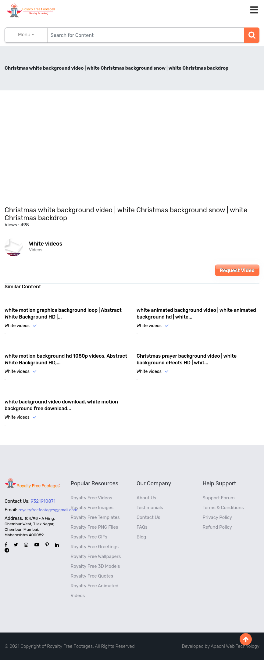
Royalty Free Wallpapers (96, 556)
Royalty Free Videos (91, 498)
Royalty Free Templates (95, 517)
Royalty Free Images (92, 507)
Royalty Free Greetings (95, 546)
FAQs (142, 527)
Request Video (237, 270)
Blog (141, 537)
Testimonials (150, 507)
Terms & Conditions (223, 507)
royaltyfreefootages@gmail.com (48, 510)
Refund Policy (217, 527)
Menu (24, 35)
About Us (146, 498)
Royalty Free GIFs (89, 537)
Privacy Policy (217, 517)
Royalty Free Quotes (92, 576)
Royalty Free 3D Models (95, 566)
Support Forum (219, 498)
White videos (45, 243)
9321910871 (43, 501)
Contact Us (148, 517)
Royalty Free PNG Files (94, 527)
